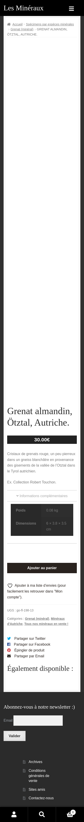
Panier (66, 811)
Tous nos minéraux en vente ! (46, 624)
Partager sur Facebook (32, 644)
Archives (35, 762)
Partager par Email (29, 656)
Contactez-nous (41, 798)
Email (8, 720)
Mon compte (14, 814)
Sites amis (37, 789)
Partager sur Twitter (29, 638)
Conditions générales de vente (39, 776)
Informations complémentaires (42, 496)
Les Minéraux (24, 8)
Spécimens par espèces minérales (50, 24)
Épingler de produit (29, 650)
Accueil (18, 24)
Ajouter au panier (42, 568)
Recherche (42, 814)
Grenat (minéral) (22, 29)
